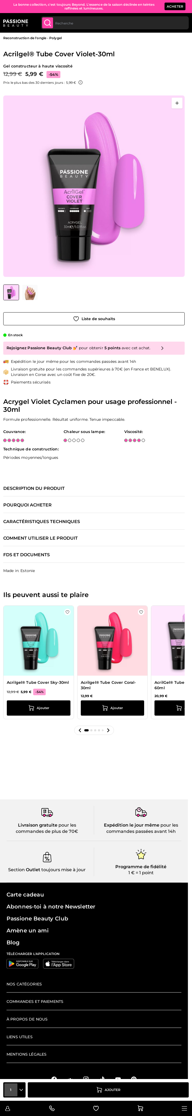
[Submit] (47, 22)
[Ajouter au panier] (108, 1090)
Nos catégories (24, 984)
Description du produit (34, 488)
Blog (13, 942)
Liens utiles (20, 1036)
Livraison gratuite (37, 825)
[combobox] (115, 22)
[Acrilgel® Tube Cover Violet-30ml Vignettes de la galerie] (20, 292)
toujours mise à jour (63, 869)
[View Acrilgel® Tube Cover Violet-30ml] (11, 292)
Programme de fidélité (140, 866)
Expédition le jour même (131, 825)
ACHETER (175, 6)
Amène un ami (28, 930)
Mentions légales (27, 1054)
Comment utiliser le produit (40, 538)
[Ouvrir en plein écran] (177, 103)
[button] (80, 730)
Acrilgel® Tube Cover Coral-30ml (108, 685)
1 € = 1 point (141, 872)
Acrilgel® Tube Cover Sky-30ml (38, 682)
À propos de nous (27, 1019)
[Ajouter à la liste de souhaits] (94, 318)
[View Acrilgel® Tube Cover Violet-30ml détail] (30, 292)
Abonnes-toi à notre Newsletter (51, 906)
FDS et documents (26, 555)
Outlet (32, 869)
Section (16, 869)
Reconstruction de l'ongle (24, 38)
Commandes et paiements (35, 1001)
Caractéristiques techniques (41, 522)
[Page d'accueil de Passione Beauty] (15, 23)
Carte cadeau (25, 894)
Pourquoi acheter (27, 505)
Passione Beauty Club (37, 918)
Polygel (55, 38)
